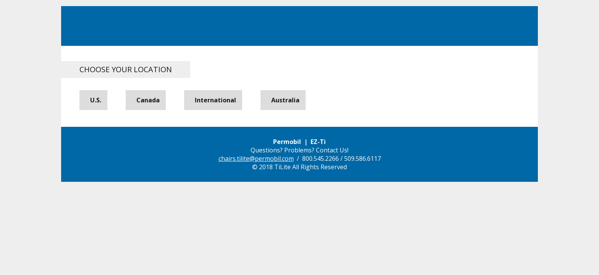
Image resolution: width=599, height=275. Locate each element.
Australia (284, 100)
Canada (146, 100)
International (214, 100)
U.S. (94, 100)
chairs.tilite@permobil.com (256, 158)
